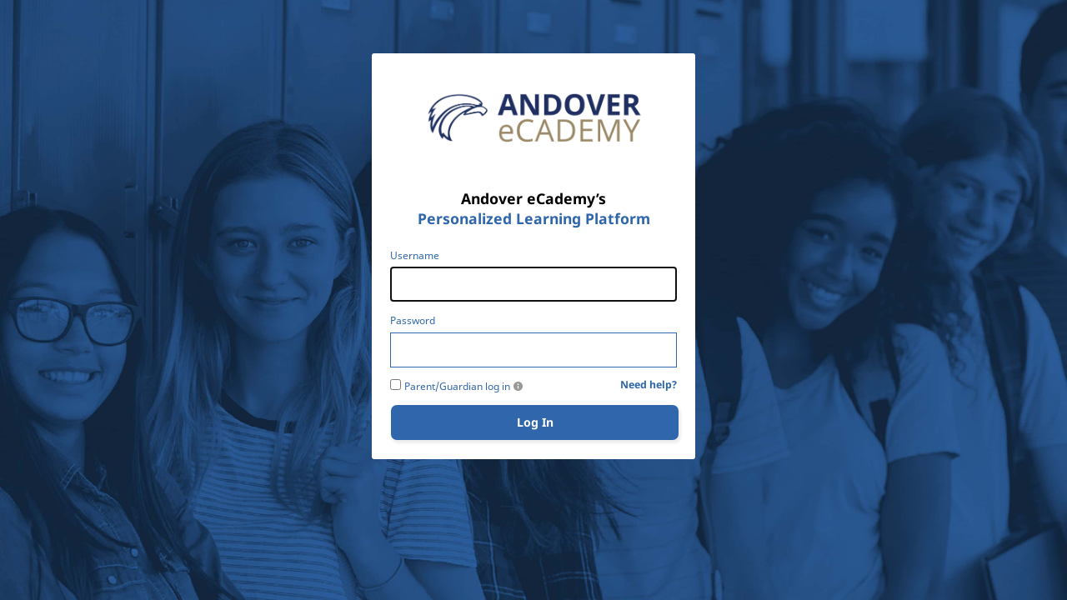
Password (412, 321)
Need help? (648, 385)
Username (414, 256)
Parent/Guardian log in (457, 386)
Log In (535, 422)
